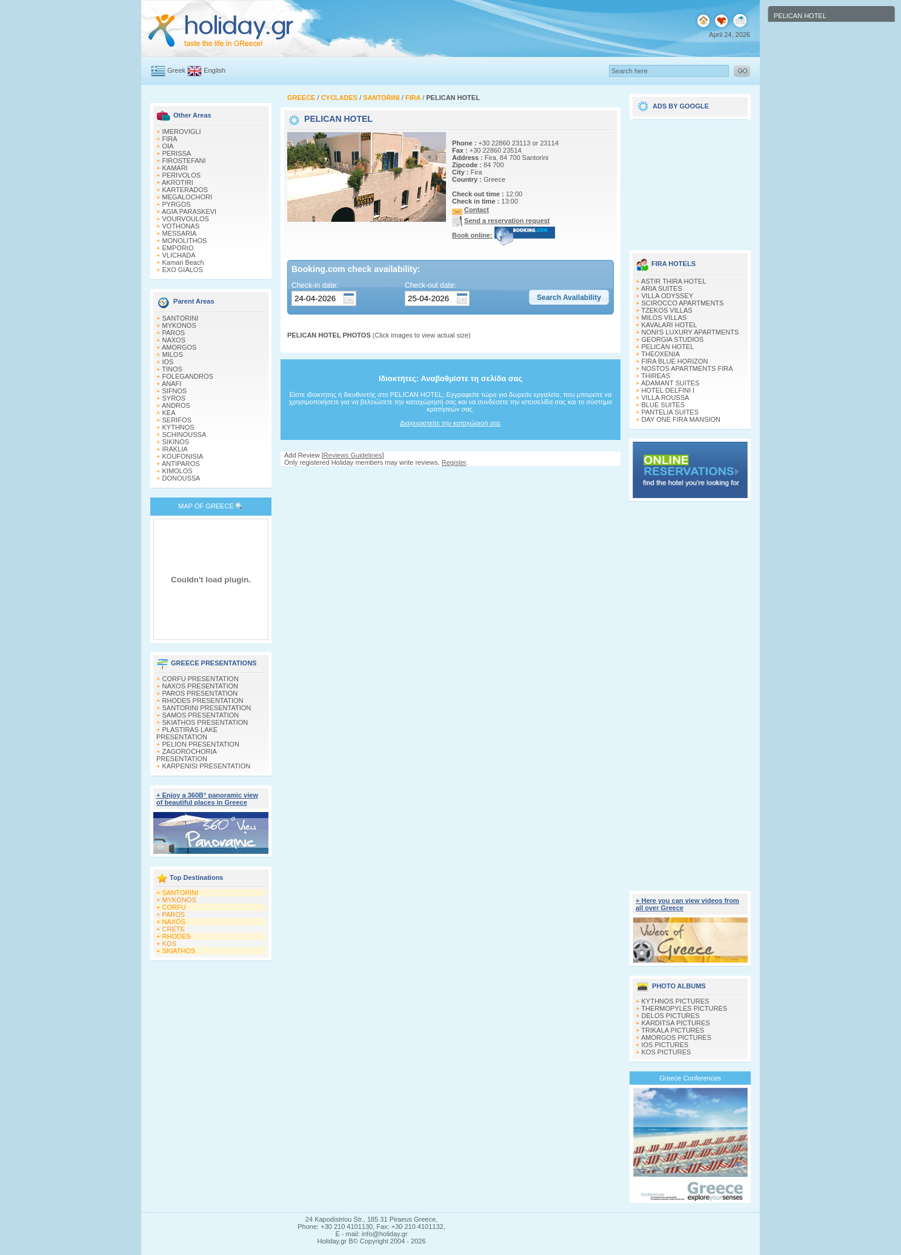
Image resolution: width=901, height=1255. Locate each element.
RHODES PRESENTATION (203, 700)
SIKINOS (176, 441)
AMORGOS (179, 347)
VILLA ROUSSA (666, 397)
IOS (168, 361)
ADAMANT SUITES (670, 383)
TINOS (172, 369)
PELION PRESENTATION (200, 744)
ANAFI (171, 383)
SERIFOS (176, 420)
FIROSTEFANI (184, 160)
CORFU (174, 907)
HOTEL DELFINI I (668, 390)
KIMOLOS (177, 470)
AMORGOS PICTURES (676, 1037)
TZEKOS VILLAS (666, 310)
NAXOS (174, 340)
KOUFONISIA (183, 456)
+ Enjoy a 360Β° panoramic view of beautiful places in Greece (207, 798)
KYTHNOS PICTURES (676, 1001)
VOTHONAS (181, 226)
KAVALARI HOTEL (669, 324)
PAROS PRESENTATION (200, 693)
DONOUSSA (181, 478)
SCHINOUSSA (184, 434)
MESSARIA (179, 233)
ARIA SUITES (661, 288)
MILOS (172, 354)
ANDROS (176, 405)
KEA (169, 412)
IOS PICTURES (665, 1044)
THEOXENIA (660, 354)
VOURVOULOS (185, 218)
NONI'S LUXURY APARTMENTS (690, 332)
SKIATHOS (179, 950)
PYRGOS (176, 204)
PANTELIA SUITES (670, 412)
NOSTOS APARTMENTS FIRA (687, 368)
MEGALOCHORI (187, 197)
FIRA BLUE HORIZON (675, 361)
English (214, 70)
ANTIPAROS (181, 463)
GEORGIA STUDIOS (673, 339)
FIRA (170, 138)
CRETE (173, 929)
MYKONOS (179, 325)
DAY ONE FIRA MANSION (681, 419)
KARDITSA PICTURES (676, 1023)
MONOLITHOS (184, 240)
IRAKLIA (175, 449)
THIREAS (655, 375)
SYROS (174, 398)
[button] (569, 297)
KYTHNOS (178, 427)
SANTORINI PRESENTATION (206, 707)
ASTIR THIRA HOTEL (673, 281)
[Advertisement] (451, 477)
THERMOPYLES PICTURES (684, 1008)
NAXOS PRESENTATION (200, 686)
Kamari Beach (183, 262)
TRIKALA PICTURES (672, 1030)
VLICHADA (179, 255)
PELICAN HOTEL (668, 346)
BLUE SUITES (663, 404)
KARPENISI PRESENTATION (206, 766)
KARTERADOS (185, 189)
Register (454, 462)
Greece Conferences (690, 1078)
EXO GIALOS (182, 269)
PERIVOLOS (181, 175)
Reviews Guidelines (353, 455)
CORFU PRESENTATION (200, 678)
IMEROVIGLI (181, 131)
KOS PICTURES (666, 1052)
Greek (176, 70)
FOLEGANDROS (187, 376)
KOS (169, 943)
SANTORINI (180, 318)
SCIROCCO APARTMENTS (683, 303)
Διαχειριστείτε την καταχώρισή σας (450, 423)
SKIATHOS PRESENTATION (205, 722)
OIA (168, 146)
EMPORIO (178, 247)
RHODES (176, 936)
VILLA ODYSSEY (668, 295)
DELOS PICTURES (671, 1015)
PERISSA (176, 153)
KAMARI (175, 167)
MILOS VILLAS (664, 317)
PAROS (173, 332)
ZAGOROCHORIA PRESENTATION (186, 755)
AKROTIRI (177, 182)
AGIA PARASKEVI (189, 211)
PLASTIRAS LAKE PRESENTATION (187, 733)
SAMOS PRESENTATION (200, 715)
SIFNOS (174, 390)
